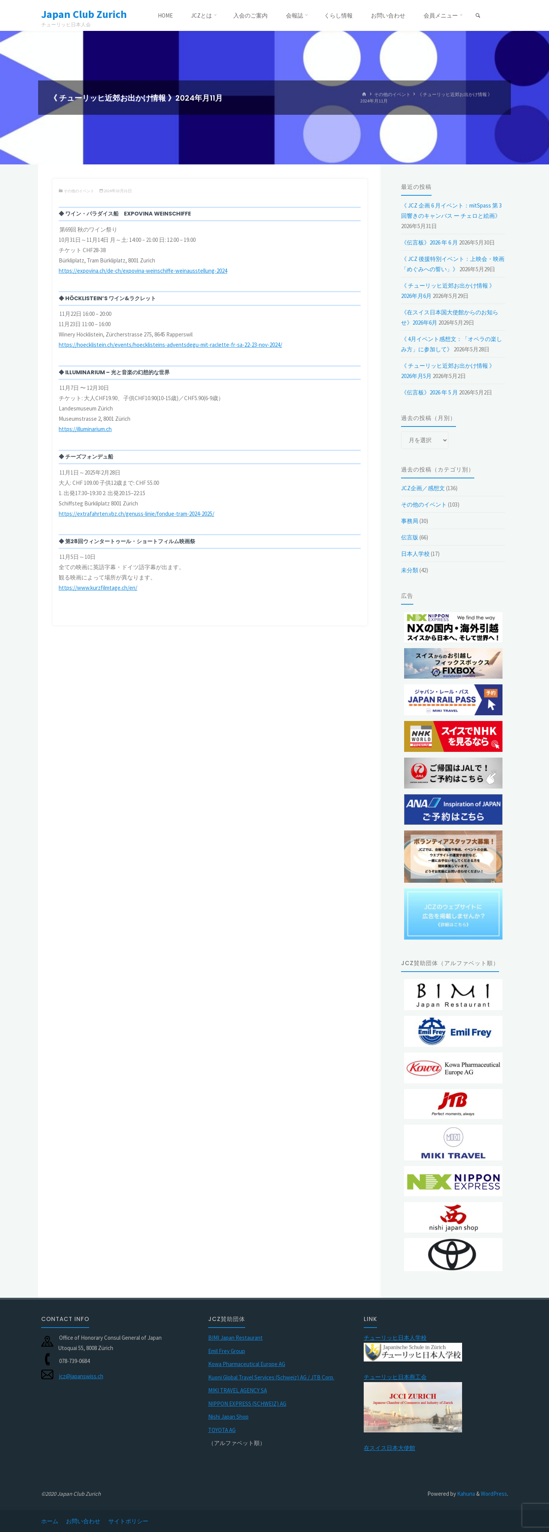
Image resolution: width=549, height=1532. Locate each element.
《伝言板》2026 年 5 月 (429, 392)
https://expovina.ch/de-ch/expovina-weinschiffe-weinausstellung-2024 (143, 270)
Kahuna (465, 1493)
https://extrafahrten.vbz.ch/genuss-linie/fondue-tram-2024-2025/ (136, 513)
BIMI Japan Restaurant (235, 1337)
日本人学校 (415, 553)
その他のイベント (392, 94)
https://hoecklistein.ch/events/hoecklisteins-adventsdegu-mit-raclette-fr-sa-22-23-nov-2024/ (170, 344)
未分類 (409, 570)
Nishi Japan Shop (228, 1416)
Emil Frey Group (226, 1351)
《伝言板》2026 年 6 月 (429, 242)
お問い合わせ (83, 1521)
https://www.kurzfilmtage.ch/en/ (98, 587)
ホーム (49, 1521)
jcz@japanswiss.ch (81, 1376)
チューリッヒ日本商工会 (395, 1377)
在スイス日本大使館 (389, 1448)
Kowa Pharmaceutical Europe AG (246, 1364)
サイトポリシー (129, 1521)
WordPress (494, 1493)
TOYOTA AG (222, 1430)
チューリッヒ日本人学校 (395, 1337)
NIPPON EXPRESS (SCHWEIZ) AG (247, 1403)
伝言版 (409, 537)
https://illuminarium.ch (85, 429)
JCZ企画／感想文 (423, 488)
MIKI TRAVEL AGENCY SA (237, 1390)
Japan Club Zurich (86, 14)
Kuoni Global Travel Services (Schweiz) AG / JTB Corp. (271, 1377)
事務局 (409, 521)
